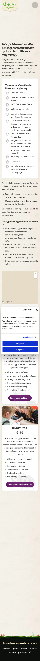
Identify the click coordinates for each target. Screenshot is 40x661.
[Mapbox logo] (7, 301)
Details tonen (28, 337)
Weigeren (20, 350)
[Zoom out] (35, 276)
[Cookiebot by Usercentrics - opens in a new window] (24, 310)
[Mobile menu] (35, 5)
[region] (20, 287)
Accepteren (20, 344)
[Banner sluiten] (37, 310)
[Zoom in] (35, 273)
